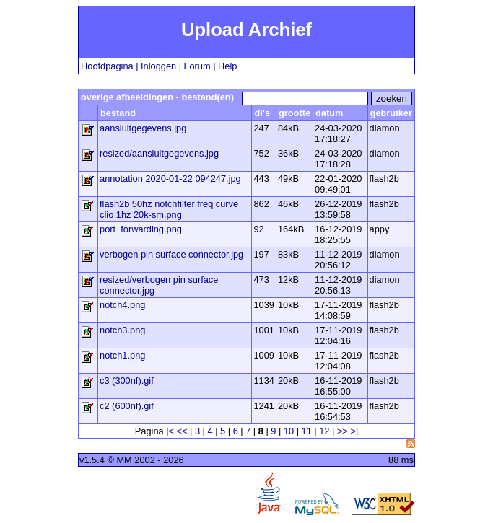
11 (307, 431)
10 (289, 431)
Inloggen (158, 66)
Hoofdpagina (107, 66)
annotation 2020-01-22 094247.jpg (170, 178)
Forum (197, 66)
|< (170, 431)
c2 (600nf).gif (127, 405)
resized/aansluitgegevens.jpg (159, 153)
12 (324, 431)
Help (227, 66)
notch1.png (122, 355)
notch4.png (122, 304)
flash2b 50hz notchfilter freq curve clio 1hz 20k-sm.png (169, 209)
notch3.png (122, 330)
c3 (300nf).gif (127, 380)
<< (182, 431)
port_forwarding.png (141, 229)
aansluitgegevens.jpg (143, 128)
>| (354, 431)
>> (342, 431)
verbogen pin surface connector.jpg (171, 254)
